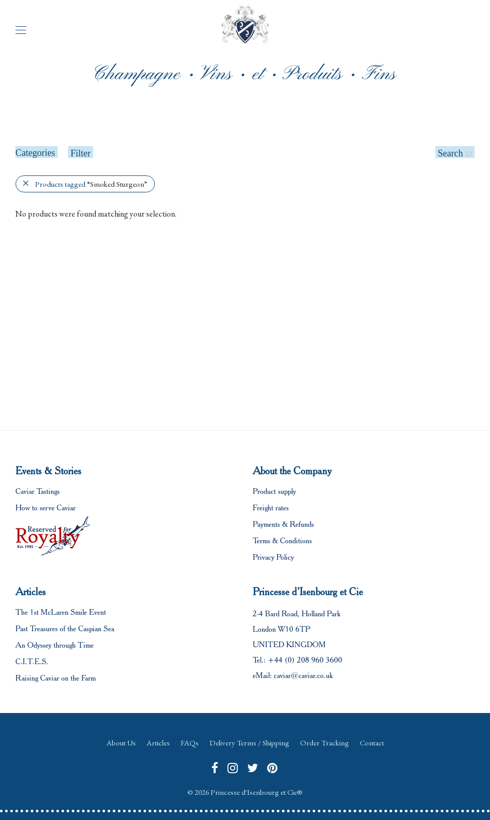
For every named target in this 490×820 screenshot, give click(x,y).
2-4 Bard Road (275, 613)
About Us (121, 742)
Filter (81, 153)
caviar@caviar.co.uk (303, 675)
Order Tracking (324, 742)
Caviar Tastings (37, 491)
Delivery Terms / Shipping (249, 742)
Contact (372, 742)
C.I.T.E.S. (31, 661)
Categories (35, 153)
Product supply (274, 491)
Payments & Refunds (283, 524)
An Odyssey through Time (54, 645)
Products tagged (91, 184)
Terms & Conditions (282, 540)
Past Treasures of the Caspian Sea (64, 628)
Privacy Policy (273, 557)
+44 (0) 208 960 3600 (305, 660)
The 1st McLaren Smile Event (60, 612)
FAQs (190, 742)
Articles (158, 742)
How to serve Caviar (45, 507)
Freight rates (271, 507)
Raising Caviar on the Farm (55, 678)
